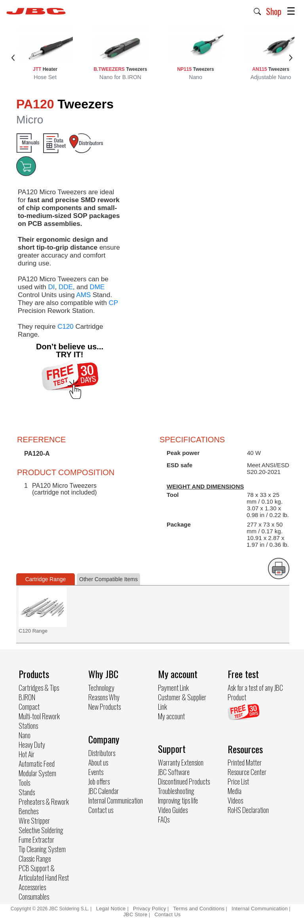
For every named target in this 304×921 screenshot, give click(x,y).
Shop (273, 11)
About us (98, 762)
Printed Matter (245, 762)
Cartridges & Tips (39, 687)
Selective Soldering (41, 830)
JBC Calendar (103, 791)
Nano (24, 735)
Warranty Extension (180, 762)
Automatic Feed (37, 763)
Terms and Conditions (199, 909)
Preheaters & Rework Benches (44, 806)
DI (51, 287)
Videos (235, 800)
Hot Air (26, 754)
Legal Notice (111, 909)
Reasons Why (104, 697)
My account (171, 716)
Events (95, 772)
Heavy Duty (32, 744)
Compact (29, 706)
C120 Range (33, 631)
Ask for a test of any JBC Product (255, 692)
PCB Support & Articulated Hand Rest (44, 873)
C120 (65, 326)
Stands (27, 792)
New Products (104, 706)
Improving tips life (178, 800)
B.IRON (27, 697)
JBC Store (135, 914)
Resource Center (247, 772)
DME (96, 287)
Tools (24, 782)
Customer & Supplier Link (182, 702)
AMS (83, 295)
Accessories (32, 887)
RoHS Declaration (248, 810)
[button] (257, 10)
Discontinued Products (184, 781)
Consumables (34, 896)
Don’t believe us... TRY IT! (69, 350)
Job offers (99, 781)
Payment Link (173, 687)
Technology (101, 687)
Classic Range (35, 858)
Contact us (100, 810)
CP (113, 303)
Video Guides (173, 810)
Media (234, 791)
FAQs (163, 819)
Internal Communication (115, 800)
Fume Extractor (36, 839)
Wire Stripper (34, 820)
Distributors (101, 753)
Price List (238, 781)
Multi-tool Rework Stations (39, 721)
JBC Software (174, 772)
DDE (66, 287)
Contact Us (167, 914)
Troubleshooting (176, 791)
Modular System (37, 773)
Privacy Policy (149, 909)
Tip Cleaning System (42, 849)
